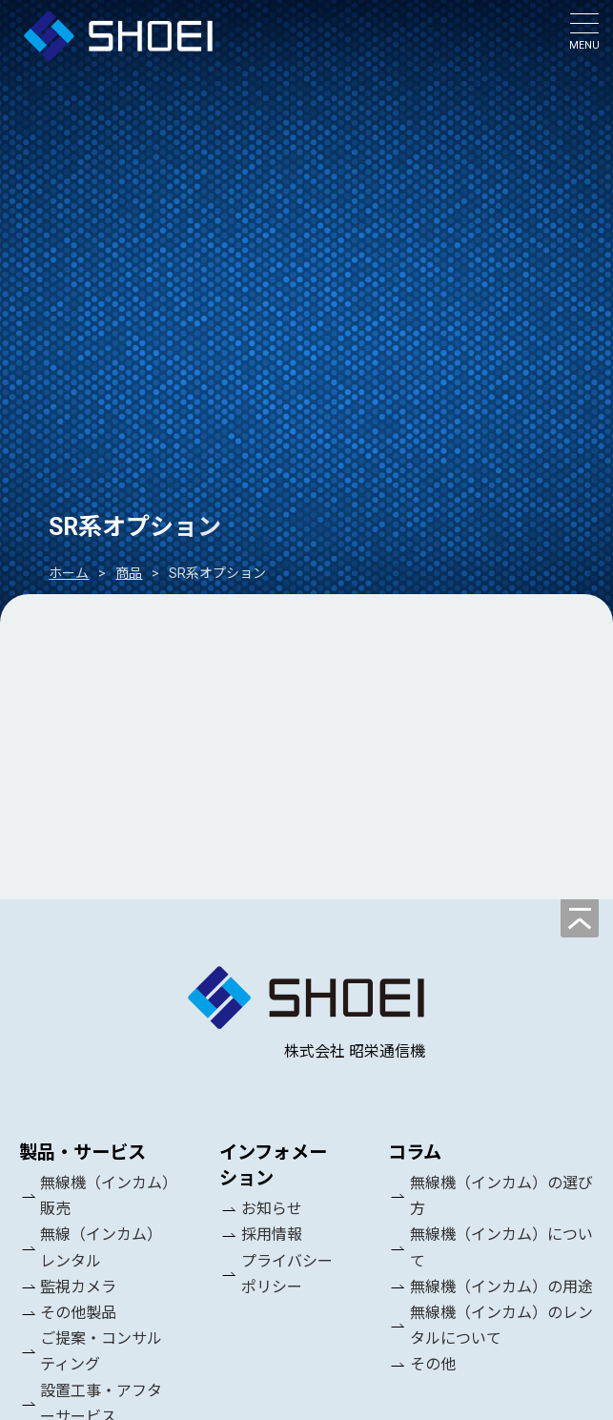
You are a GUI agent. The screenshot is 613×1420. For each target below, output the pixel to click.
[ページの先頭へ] (580, 918)
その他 (433, 1365)
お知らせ (271, 1210)
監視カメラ (78, 1287)
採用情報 (271, 1235)
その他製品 (78, 1313)
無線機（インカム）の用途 (501, 1287)
